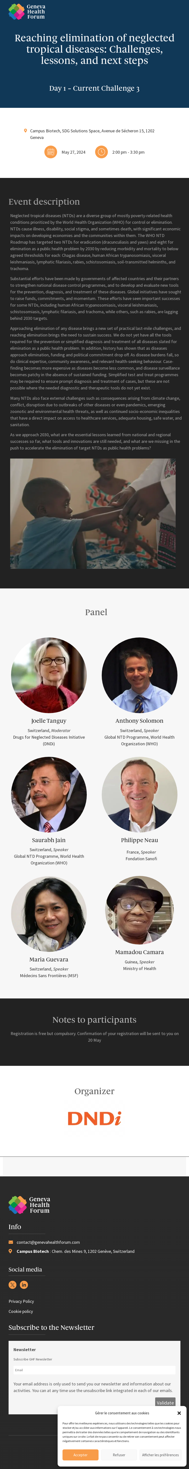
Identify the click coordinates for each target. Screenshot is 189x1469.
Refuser (119, 1455)
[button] (179, 1413)
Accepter (81, 1455)
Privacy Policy (21, 1301)
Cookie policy (21, 1311)
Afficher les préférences (160, 1455)
